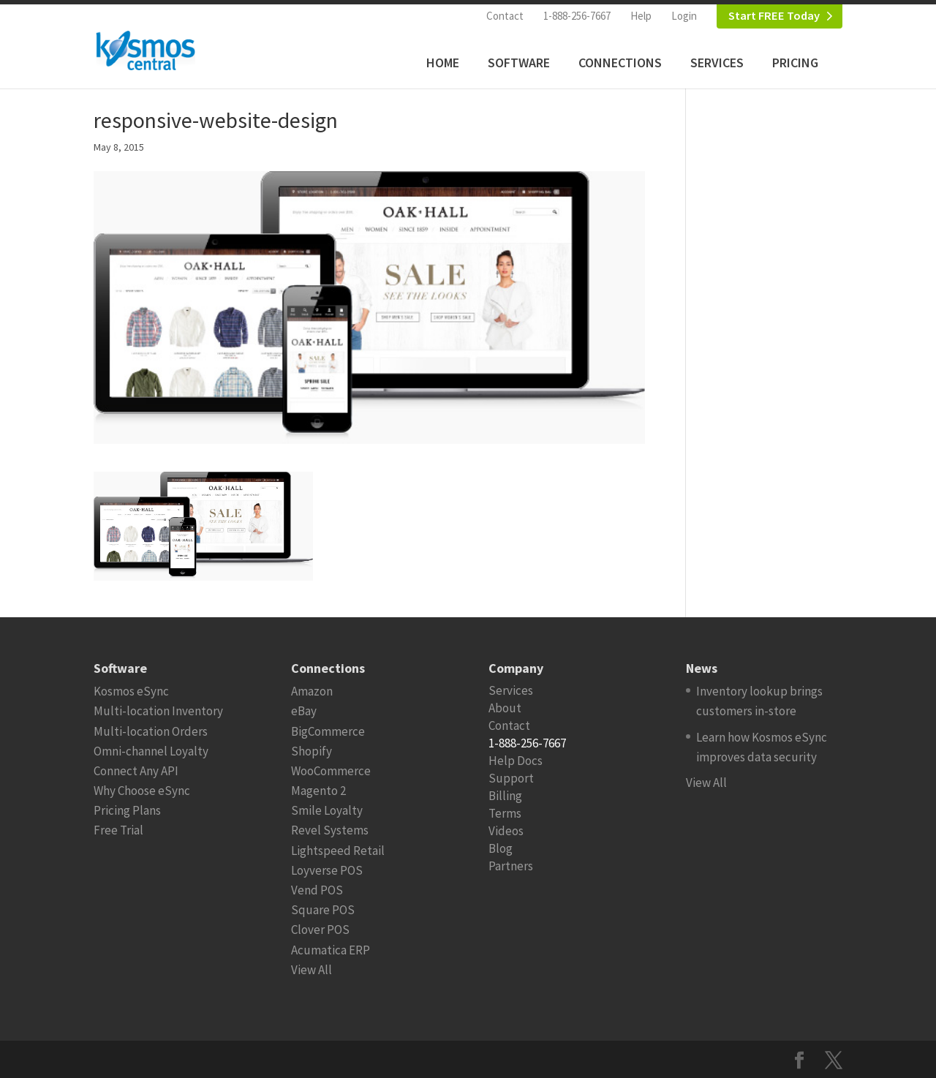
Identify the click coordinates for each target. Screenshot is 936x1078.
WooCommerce (331, 771)
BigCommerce (328, 731)
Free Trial (118, 830)
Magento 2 (318, 791)
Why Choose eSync (142, 791)
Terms (504, 813)
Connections (620, 62)
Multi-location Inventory (158, 711)
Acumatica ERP (330, 950)
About (504, 708)
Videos (506, 831)
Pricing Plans (127, 810)
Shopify (311, 751)
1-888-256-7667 (577, 15)
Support (511, 778)
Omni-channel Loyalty (151, 751)
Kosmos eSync (131, 691)
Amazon (312, 691)
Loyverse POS (327, 870)
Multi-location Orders (151, 731)
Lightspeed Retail (338, 851)
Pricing (795, 62)
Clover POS (320, 929)
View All (311, 970)
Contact (505, 15)
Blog (500, 848)
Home (442, 62)
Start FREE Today (774, 15)
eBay (304, 711)
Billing (505, 796)
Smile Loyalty (327, 810)
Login (684, 15)
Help (641, 15)
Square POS (323, 910)
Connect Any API (136, 771)
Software (519, 62)
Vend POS (317, 890)
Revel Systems (330, 830)
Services (717, 62)
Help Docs (515, 761)
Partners (510, 866)
